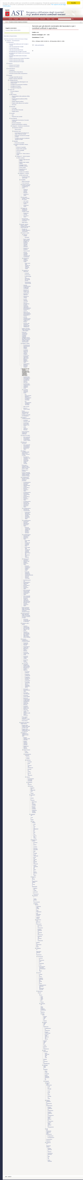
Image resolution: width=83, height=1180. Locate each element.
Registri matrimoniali (47, 1033)
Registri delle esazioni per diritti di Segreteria (26, 730)
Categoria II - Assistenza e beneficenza (20, 126)
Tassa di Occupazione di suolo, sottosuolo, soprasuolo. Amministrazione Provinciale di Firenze (27, 306)
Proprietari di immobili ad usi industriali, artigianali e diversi (27, 684)
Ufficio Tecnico (36, 904)
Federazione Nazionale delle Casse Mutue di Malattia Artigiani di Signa (26, 359)
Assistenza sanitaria (18, 127)
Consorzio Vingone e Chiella (26, 657)
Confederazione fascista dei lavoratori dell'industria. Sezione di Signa (27, 523)
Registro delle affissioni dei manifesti (20, 103)
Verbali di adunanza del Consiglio (16, 61)
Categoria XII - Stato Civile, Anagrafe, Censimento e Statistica (43, 1008)
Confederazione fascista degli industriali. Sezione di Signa (27, 536)
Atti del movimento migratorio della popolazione (49, 1131)
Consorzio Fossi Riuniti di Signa (27, 690)
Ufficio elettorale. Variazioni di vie (47, 1077)
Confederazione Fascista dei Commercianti (27, 509)
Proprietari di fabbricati (27, 675)
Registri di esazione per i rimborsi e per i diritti (25, 734)
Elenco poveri (18, 129)
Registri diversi (15, 111)
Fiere (40, 965)
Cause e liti (11, 89)
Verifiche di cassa (26, 195)
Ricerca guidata (24, 19)
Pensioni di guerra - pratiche (35, 844)
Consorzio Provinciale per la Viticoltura (27, 620)
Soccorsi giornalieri (35, 849)
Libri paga (14, 108)
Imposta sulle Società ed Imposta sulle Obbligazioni (26, 325)
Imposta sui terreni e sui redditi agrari (26, 291)
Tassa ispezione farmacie (26, 428)
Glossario (42, 19)
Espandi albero (13, 36)
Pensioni (31, 786)
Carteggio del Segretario (16, 87)
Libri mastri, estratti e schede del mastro (25, 198)
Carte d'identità (50, 1161)
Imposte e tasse (25, 232)
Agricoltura (40, 991)
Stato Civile (43, 1014)
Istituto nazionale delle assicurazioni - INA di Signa (26, 329)
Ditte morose (26, 406)
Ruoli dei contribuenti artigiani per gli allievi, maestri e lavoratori (27, 530)
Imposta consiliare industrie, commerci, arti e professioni (27, 254)
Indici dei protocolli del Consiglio (16, 46)
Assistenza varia (17, 131)
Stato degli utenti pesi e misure (42, 999)
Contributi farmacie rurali (27, 421)
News (48, 19)
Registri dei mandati (26, 214)
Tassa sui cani (27, 250)
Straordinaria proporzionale (28, 283)
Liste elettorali (14, 118)
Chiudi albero (6, 36)
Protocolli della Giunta (14, 48)
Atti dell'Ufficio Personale (17, 109)
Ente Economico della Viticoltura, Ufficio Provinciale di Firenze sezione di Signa (26, 615)
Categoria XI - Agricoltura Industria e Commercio (38, 951)
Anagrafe (47, 1073)
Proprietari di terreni (27, 672)
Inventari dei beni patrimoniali (26, 177)
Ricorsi (27, 757)
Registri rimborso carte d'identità (27, 738)
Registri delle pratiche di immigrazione (51, 1125)
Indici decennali (45, 1051)
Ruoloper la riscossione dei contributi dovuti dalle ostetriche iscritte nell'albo (27, 460)
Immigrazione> (51, 1137)
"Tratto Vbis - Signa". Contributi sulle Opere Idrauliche (27, 713)
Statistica (48, 1140)
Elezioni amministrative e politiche (19, 124)
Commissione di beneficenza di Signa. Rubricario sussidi (22, 133)
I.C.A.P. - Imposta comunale (26, 300)
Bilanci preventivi (26, 181)
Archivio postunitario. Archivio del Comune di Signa (16, 38)
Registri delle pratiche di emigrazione (50, 1119)
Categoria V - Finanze (24, 173)
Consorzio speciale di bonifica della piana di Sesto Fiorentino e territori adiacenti (27, 667)
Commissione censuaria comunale (31, 779)
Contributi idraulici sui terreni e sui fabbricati (26, 708)
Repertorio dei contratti (17, 116)
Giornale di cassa (26, 216)
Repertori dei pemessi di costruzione (40, 938)
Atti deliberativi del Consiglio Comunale (18, 51)
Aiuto (53, 19)
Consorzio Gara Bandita (26, 693)
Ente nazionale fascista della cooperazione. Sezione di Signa (27, 592)
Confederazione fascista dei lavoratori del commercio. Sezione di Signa (27, 504)
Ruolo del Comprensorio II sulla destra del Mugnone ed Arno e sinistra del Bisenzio (27, 701)
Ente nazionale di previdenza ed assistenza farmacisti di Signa (27, 447)
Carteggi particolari (13, 80)
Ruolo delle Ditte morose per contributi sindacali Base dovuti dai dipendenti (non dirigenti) (27, 552)
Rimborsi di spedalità (21, 147)
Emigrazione (50, 1135)
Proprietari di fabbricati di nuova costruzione (27, 679)
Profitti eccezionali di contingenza (26, 415)
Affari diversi (25, 222)
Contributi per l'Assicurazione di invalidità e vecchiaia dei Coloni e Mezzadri (27, 379)
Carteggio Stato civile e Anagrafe (45, 1067)
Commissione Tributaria (28, 755)
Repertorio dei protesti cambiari (34, 803)
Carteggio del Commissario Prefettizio (19, 84)
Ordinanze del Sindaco (14, 66)
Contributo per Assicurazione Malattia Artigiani (27, 347)
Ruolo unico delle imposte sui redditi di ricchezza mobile (27, 266)
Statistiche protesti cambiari (34, 811)
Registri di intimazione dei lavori (38, 944)
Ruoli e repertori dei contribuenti (30, 765)
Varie (12, 92)
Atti (13, 115)
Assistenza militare (34, 840)
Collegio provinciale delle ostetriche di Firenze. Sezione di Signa (26, 453)
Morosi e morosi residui (27, 409)
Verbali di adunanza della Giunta (16, 60)
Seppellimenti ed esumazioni (23, 170)
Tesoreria (28, 760)
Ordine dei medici (26, 435)
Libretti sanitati (22, 167)
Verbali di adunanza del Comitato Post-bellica (19, 58)
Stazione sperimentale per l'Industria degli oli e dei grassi (26, 628)
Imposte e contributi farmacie (26, 418)
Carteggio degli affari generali (15, 77)
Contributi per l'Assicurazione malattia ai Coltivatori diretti (27, 386)
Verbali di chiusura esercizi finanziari (26, 191)
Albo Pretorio (13, 94)
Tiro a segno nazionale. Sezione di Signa (26, 718)
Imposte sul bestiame (26, 249)
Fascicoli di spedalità (19, 142)
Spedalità (16, 141)
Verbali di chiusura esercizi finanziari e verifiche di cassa (26, 186)
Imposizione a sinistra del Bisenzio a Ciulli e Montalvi (27, 648)
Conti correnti (26, 752)
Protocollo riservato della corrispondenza (18, 73)
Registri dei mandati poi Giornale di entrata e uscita (25, 210)
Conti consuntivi (25, 183)
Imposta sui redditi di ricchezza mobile (26, 260)
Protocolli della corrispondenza (16, 71)
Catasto (28, 777)
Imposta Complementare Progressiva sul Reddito (27, 287)
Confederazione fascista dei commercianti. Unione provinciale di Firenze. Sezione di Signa (27, 496)
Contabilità (23, 179)
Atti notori (14, 104)
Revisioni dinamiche (16, 122)
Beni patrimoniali (24, 175)
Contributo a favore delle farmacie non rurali (26, 424)
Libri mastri (26, 201)
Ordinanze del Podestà (14, 65)
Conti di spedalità (20, 150)
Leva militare (33, 822)
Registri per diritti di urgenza (26, 747)
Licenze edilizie (38, 918)
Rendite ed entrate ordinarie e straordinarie (26, 230)
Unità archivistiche (39, 45)
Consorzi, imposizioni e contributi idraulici (26, 640)
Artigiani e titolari (25, 343)
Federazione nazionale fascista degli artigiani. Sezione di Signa (26, 561)
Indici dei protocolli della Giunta (16, 49)
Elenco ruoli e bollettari (25, 470)
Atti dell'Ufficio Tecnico (38, 914)
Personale (13, 106)
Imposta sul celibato (26, 297)
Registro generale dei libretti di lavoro (41, 981)
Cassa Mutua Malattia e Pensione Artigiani (26, 365)
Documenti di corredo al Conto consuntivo (25, 219)
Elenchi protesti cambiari (34, 807)
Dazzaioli (27, 237)
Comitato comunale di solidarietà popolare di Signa (22, 139)
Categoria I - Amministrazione (13, 40)
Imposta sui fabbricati (26, 294)
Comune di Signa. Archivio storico (13, 30)
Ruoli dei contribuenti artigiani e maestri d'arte (27, 568)
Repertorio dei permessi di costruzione (38, 922)
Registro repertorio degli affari (15, 78)
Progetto (16, 19)
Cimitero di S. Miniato (24, 171)
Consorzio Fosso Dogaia (27, 696)
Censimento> (49, 1139)
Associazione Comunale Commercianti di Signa (42, 968)
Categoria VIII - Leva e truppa (33, 817)
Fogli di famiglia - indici (49, 1089)
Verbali (27, 758)
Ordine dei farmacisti (24, 443)
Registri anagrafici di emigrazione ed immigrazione (49, 1103)
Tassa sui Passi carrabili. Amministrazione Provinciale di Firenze (27, 314)
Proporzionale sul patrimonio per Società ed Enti (28, 278)
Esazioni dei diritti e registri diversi (25, 723)
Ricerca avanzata (34, 19)
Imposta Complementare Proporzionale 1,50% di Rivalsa (27, 319)
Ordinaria (27, 273)
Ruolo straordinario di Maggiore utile (25, 412)
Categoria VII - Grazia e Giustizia (33, 797)
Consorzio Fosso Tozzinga (26, 661)
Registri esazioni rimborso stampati (25, 743)
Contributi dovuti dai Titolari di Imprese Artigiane (26, 352)
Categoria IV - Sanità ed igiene (23, 156)
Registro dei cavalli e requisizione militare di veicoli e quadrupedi (34, 881)
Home (10, 19)
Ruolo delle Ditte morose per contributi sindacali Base (27, 543)
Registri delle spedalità (21, 148)
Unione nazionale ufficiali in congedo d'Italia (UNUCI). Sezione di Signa (26, 474)
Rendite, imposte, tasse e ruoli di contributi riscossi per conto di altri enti (25, 226)
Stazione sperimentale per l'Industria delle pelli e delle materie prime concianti (27, 634)
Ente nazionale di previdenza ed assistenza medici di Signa (27, 439)
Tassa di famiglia (25, 235)
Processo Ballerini (15, 91)
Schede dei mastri (26, 206)
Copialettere (12, 70)
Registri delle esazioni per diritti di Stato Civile (26, 726)
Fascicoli (18, 152)
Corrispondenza (11, 68)
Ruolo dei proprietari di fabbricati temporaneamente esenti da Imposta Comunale (29, 575)
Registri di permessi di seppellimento (46, 1061)
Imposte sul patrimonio (26, 271)
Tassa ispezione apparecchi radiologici (25, 432)
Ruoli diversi (25, 720)
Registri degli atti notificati (17, 101)
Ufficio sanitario (21, 157)
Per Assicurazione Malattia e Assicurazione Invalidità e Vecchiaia (28, 397)
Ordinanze (10, 63)
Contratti (12, 113)
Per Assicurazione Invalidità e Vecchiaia (28, 403)
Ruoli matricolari (35, 855)
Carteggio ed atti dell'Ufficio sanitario (23, 165)
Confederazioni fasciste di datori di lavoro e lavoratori (25, 479)
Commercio (40, 956)
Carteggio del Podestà (16, 86)
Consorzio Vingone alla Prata (26, 653)
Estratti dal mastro (26, 203)
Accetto (73, 3)
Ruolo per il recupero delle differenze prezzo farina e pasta (26, 467)
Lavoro (39, 972)
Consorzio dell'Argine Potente (26, 644)
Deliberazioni (11, 42)
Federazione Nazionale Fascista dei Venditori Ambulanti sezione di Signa (27, 515)
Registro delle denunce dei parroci (47, 1037)
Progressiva (27, 274)
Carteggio (10, 75)
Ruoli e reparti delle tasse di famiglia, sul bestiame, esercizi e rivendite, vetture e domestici (27, 243)
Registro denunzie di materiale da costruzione (40, 932)
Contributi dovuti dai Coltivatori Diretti (26, 391)
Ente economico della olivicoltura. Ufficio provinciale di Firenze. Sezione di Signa (26, 609)
